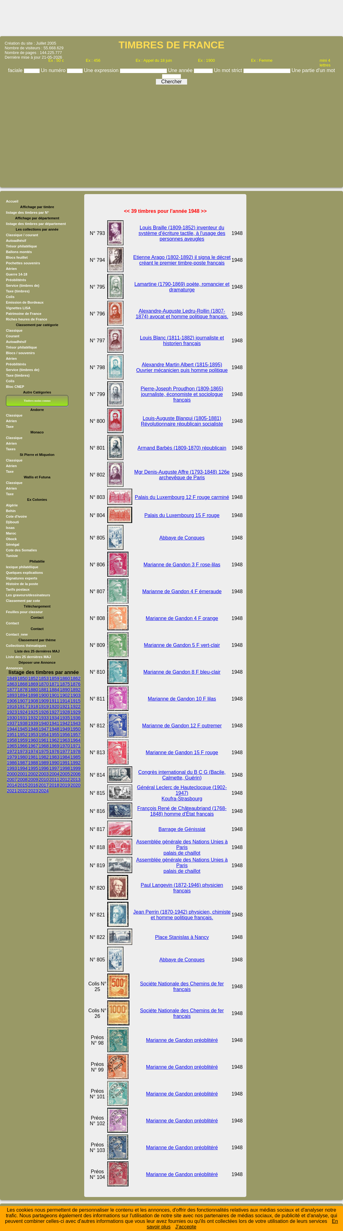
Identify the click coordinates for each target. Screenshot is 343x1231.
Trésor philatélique (21, 246)
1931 (22, 717)
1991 (65, 762)
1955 (54, 734)
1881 (44, 689)
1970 (65, 745)
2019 (65, 785)
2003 (44, 773)
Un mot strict (228, 70)
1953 (33, 734)
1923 (12, 712)
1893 (12, 695)
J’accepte (185, 1226)
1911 (54, 700)
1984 (65, 757)
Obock (11, 539)
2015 (22, 785)
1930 (12, 717)
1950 (75, 728)
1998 (65, 768)
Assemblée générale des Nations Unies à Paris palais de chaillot (182, 847)
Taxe (10, 426)
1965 (12, 745)
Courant (12, 336)
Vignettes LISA (18, 308)
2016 (33, 785)
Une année (181, 70)
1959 (22, 740)
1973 (22, 751)
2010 (44, 779)
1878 (22, 689)
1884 (54, 689)
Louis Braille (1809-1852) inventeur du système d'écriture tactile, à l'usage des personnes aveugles (181, 233)
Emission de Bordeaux (25, 302)
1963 (65, 740)
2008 (22, 779)
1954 (44, 734)
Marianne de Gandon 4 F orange (182, 618)
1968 (44, 745)
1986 (12, 762)
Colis (10, 297)
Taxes (11, 449)
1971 (75, 745)
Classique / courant (22, 235)
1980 (22, 757)
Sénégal (12, 544)
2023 (33, 790)
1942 (65, 723)
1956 (65, 734)
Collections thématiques (26, 645)
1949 (65, 728)
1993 (12, 768)
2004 (54, 773)
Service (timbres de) (22, 285)
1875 (65, 683)
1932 (33, 717)
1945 (22, 728)
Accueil (12, 201)
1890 (65, 689)
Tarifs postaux (18, 589)
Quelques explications (24, 572)
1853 (44, 678)
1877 (12, 689)
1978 (75, 751)
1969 (54, 745)
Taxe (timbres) (18, 291)
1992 (75, 762)
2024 (44, 790)
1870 (44, 683)
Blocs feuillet (17, 257)
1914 (65, 700)
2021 (12, 790)
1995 (33, 768)
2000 (12, 773)
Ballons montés (19, 252)
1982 (44, 757)
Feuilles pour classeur (24, 612)
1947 (44, 728)
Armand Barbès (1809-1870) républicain (182, 448)
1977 (65, 751)
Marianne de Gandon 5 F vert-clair (182, 645)
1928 (65, 712)
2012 (65, 779)
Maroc (11, 533)
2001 (22, 773)
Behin (11, 511)
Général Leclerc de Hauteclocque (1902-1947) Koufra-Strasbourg (182, 793)
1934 (54, 717)
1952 (22, 734)
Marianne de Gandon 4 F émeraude (181, 591)
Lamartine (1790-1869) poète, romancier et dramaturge (181, 286)
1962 (54, 740)
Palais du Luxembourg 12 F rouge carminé (182, 497)
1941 (54, 723)
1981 (33, 757)
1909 (44, 700)
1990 (54, 762)
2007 (12, 779)
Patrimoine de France (23, 313)
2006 (75, 773)
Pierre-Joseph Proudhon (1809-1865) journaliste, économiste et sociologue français (182, 394)
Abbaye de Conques (182, 537)
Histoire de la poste (22, 584)
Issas (10, 528)
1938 (22, 723)
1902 (65, 695)
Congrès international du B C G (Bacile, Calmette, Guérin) (181, 774)
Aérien (11, 269)
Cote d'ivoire (16, 516)
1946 (33, 728)
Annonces (14, 668)
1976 (54, 751)
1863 (12, 683)
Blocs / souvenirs (20, 353)
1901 (54, 695)
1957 (75, 734)
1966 (22, 745)
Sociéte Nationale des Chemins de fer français (182, 986)
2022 (22, 790)
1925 (33, 712)
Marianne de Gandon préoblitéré (182, 1040)
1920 (54, 706)
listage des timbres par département (36, 224)
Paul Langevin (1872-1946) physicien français (182, 887)
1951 (12, 734)
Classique (14, 330)
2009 (33, 779)
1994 (22, 768)
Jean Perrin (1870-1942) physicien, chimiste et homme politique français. (181, 914)
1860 (65, 678)
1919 (44, 706)
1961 (44, 740)
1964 (75, 740)
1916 (12, 706)
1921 (65, 706)
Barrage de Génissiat (181, 829)
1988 (33, 762)
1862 (75, 678)
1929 (75, 712)
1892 (75, 689)
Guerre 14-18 (16, 274)
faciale (16, 70)
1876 (75, 683)
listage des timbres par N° (27, 212)
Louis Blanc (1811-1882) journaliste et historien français (182, 340)
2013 (75, 779)
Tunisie (12, 556)
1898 (33, 695)
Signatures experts (21, 578)
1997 (54, 768)
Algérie (12, 505)
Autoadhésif (16, 240)
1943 (75, 723)
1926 (44, 712)
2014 (12, 785)
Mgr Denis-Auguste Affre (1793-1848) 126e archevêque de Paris (182, 474)
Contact (12, 623)
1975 (44, 751)
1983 (54, 757)
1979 (12, 757)
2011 (54, 779)
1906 (12, 700)
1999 (75, 768)
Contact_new (17, 634)
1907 (22, 700)
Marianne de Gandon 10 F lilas (182, 698)
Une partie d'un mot (313, 70)
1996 (44, 768)
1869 (33, 683)
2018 (54, 785)
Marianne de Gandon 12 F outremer (182, 725)
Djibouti (12, 522)
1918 (33, 706)
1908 (33, 700)
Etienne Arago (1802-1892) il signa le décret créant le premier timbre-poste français (181, 260)
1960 (33, 740)
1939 (33, 723)
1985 (75, 757)
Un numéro (54, 70)
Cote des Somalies (21, 550)
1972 (12, 751)
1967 (33, 745)
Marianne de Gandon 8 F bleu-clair (181, 672)
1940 (44, 723)
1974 (33, 751)
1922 (75, 706)
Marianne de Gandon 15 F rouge (182, 752)
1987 (22, 762)
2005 (65, 773)
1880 (33, 689)
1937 (12, 723)
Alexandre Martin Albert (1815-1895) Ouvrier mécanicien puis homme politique (182, 367)
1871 (54, 683)
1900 (44, 695)
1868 (22, 683)
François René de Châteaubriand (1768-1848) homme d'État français (181, 811)
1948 (54, 728)
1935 (65, 717)
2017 (44, 785)
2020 (75, 785)
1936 (75, 717)
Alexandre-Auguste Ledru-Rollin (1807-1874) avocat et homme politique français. (182, 313)
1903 (75, 695)
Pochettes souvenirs (23, 263)
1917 (22, 706)
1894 (22, 695)
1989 (44, 762)
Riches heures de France (26, 319)
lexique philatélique (22, 567)
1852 (33, 678)
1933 (44, 717)
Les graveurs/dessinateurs (28, 595)
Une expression (102, 70)
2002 (33, 773)
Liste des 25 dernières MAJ (28, 657)
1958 (12, 740)
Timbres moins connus (37, 400)
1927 (54, 712)
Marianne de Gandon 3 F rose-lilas (181, 564)
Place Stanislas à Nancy (182, 937)
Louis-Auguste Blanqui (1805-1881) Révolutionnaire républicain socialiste (182, 421)
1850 (22, 678)
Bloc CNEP (15, 386)
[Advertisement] (171, 17)
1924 (22, 712)
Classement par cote (23, 601)
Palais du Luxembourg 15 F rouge (182, 515)
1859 (54, 678)
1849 (12, 678)
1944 (12, 728)
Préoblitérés (16, 280)
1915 (75, 700)
